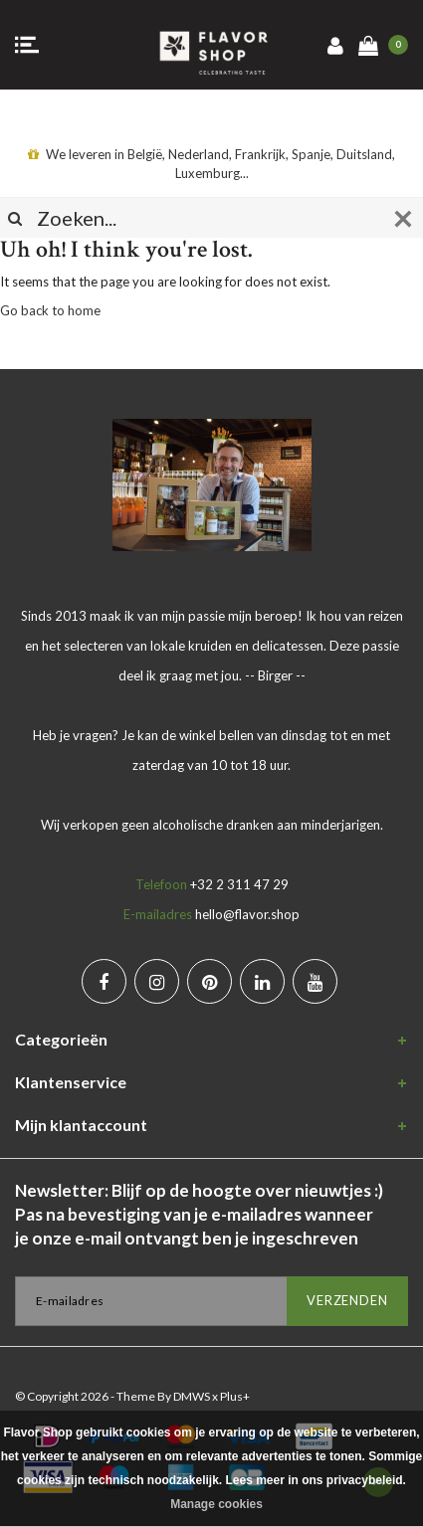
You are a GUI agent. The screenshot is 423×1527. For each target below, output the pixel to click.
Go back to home (50, 310)
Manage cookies (216, 1504)
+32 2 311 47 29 (239, 884)
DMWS (191, 1396)
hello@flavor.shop (247, 914)
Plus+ (235, 1396)
